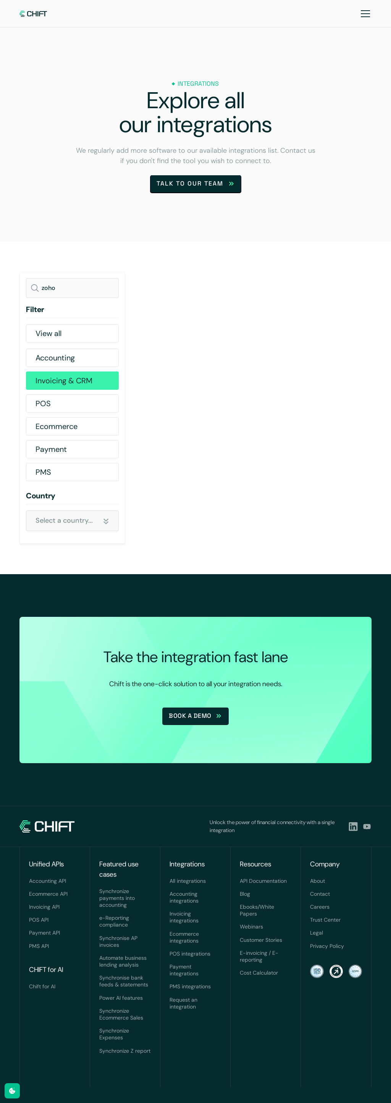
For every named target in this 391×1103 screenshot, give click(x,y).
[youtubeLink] (367, 826)
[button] (364, 14)
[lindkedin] (353, 826)
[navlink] (33, 14)
